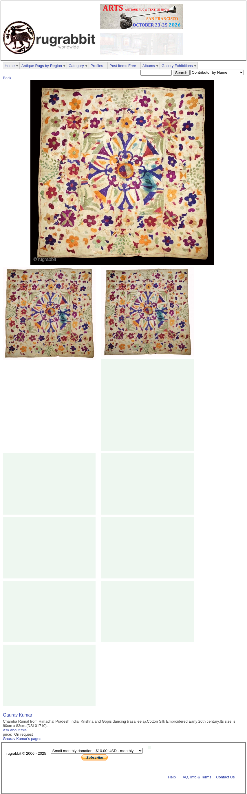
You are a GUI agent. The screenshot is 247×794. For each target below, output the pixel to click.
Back (7, 78)
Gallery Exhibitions (177, 66)
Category (76, 66)
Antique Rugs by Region (41, 66)
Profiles (97, 66)
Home (10, 66)
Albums (148, 66)
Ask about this (15, 730)
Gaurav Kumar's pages (22, 739)
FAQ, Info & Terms (196, 777)
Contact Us (225, 777)
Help (172, 777)
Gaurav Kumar (17, 715)
